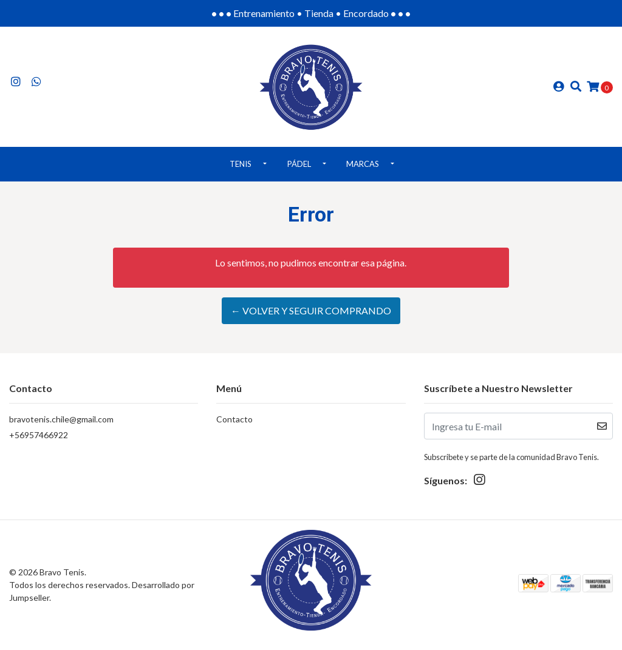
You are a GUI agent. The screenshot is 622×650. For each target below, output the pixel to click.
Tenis (240, 164)
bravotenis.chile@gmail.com (61, 419)
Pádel (299, 164)
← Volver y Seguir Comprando (311, 310)
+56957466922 (38, 435)
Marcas (362, 164)
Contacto (234, 419)
